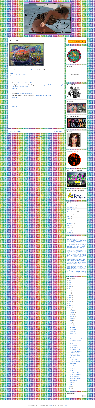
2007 (70, 307)
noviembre (72, 312)
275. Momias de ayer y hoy (75, 370)
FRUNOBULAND (71, 209)
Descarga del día (73, 246)
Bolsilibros (69, 232)
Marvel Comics (82, 259)
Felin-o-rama (70, 252)
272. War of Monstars (74, 376)
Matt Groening (70, 260)
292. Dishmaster (73, 335)
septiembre (72, 316)
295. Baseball (73, 329)
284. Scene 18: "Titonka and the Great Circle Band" (76, 352)
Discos (68, 225)
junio (71, 322)
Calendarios (69, 243)
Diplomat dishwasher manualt (21, 86)
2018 (70, 286)
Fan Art (74, 251)
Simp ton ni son (82, 267)
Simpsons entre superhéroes (75, 270)
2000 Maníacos (70, 239)
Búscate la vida (83, 241)
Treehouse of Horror (71, 272)
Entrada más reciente (15, 131)
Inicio (37, 131)
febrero (71, 382)
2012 (70, 297)
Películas (69, 214)
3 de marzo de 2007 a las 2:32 (24, 93)
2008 (70, 305)
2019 (70, 284)
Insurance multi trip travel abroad (43, 95)
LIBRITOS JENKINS (72, 258)
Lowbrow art (70, 259)
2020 (70, 282)
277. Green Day (73, 366)
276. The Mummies (74, 368)
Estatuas (84, 249)
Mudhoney (69, 262)
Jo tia (85, 256)
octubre (71, 314)
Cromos (84, 243)
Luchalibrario (75, 259)
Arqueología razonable (76, 240)
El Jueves (72, 249)
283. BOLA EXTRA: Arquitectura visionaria (75, 355)
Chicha (74, 243)
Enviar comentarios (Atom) (39, 136)
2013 (70, 295)
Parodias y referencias (73, 263)
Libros (68, 216)
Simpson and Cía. (72, 268)
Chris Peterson (80, 243)
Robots (68, 267)
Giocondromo (80, 254)
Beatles (68, 241)
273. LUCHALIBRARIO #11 (76, 374)
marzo (71, 325)
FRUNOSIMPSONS (71, 207)
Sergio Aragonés (74, 267)
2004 (70, 388)
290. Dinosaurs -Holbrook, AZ (76, 338)
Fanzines (69, 220)
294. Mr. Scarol (73, 331)
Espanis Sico (79, 249)
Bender (72, 241)
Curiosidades (81, 244)
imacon (50, 405)
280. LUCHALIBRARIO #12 (76, 361)
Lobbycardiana (83, 258)
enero (71, 384)
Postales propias (78, 265)
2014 (70, 293)
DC (85, 244)
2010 (70, 301)
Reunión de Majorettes (72, 211)
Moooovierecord (82, 260)
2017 (70, 288)
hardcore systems (43, 85)
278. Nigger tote (73, 365)
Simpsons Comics (82, 268)
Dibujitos (16, 75)
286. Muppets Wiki (74, 347)
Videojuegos (70, 230)
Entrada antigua (58, 131)
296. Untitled (72, 327)
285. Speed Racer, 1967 (75, 349)
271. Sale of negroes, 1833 (75, 378)
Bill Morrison (77, 241)
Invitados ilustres (78, 256)
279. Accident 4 (73, 363)
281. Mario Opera (73, 359)
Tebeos (68, 218)
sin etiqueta (83, 273)
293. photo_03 (73, 333)
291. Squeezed (73, 337)
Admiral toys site (52, 85)
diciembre (72, 310)
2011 (70, 299)
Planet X (33, 69)
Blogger (65, 405)
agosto (71, 318)
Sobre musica (75, 271)
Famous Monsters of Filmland (73, 250)
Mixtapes (77, 260)
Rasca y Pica (82, 266)
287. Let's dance (73, 345)
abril (71, 323)
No (79, 262)
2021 (70, 280)
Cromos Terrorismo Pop (72, 244)
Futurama (73, 254)
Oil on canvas (83, 262)
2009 (70, 303)
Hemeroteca (70, 256)
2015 (70, 292)
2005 (70, 386)
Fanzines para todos (81, 251)
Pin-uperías (72, 265)
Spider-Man (83, 271)
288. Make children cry (74, 343)
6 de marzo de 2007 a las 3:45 (24, 102)
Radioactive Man (75, 266)
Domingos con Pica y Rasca (75, 247)
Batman (84, 240)
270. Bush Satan (73, 380)
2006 (70, 309)
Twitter (78, 273)
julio (71, 320)
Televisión (69, 227)
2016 (70, 290)
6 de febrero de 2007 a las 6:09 (24, 82)
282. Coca (72, 357)
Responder (14, 88)
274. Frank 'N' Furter (74, 372)
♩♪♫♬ (68, 274)
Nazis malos (74, 262)
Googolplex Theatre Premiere (80, 255)
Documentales (70, 223)
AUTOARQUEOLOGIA (78, 239)
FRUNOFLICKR (23, 75)
